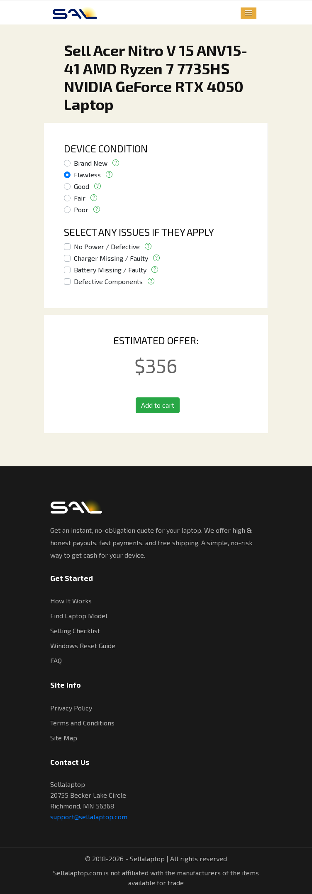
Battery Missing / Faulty (110, 270)
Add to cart (157, 405)
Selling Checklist (75, 630)
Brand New (90, 163)
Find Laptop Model (78, 616)
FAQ (56, 660)
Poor (81, 209)
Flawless (87, 175)
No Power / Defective (107, 246)
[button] (248, 13)
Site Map (63, 738)
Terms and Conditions (82, 723)
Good (81, 186)
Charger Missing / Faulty (111, 258)
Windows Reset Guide (82, 645)
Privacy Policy (71, 708)
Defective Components (108, 281)
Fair (79, 198)
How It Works (71, 601)
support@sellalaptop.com (88, 817)
